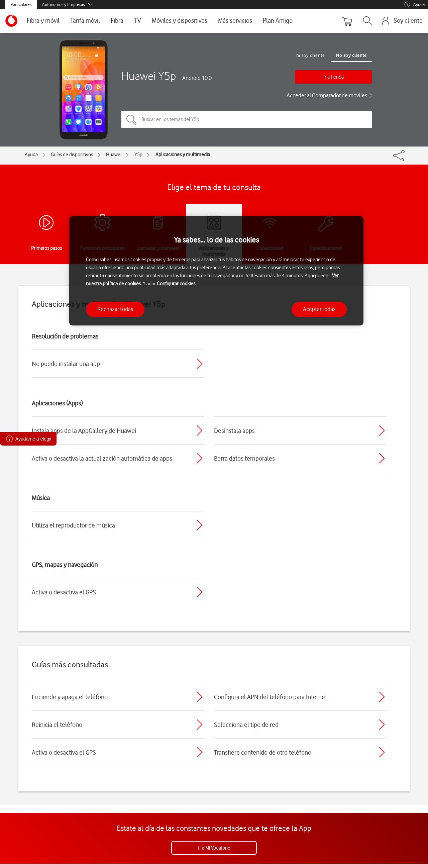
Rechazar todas (115, 309)
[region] (216, 270)
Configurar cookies (176, 284)
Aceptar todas (319, 309)
